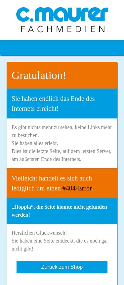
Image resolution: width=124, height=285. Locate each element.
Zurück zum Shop (62, 267)
